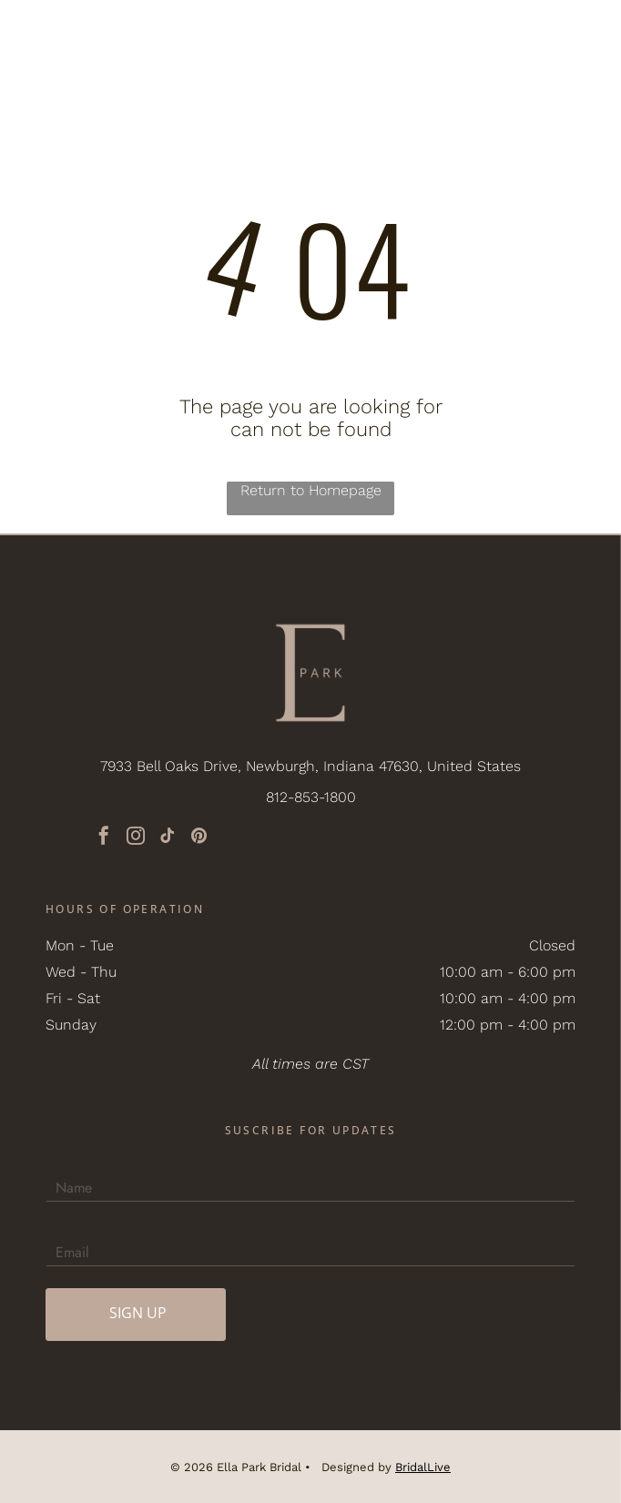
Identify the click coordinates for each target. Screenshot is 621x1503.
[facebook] (103, 838)
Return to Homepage (311, 490)
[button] (580, 34)
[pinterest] (199, 838)
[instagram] (135, 838)
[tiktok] (167, 838)
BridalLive (423, 1467)
